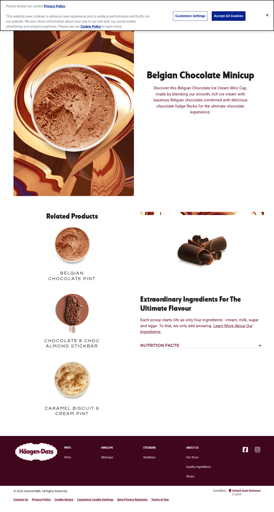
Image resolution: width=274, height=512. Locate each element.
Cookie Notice (64, 499)
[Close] (267, 12)
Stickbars (149, 457)
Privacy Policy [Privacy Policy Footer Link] (41, 499)
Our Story (192, 457)
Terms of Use (160, 499)
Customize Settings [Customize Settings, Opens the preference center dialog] (190, 13)
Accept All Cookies (228, 13)
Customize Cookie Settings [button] (95, 499)
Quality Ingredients (198, 466)
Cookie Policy (90, 24)
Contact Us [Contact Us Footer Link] (21, 499)
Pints (67, 457)
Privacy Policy (54, 3)
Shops (190, 476)
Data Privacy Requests (132, 499)
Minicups (107, 457)
